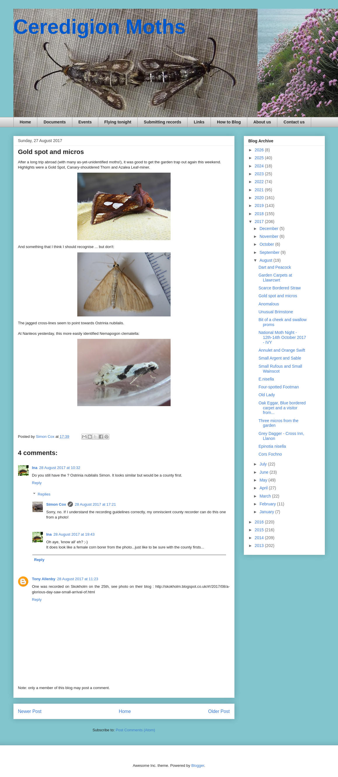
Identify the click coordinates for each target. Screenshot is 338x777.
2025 (260, 157)
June (264, 472)
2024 (260, 166)
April (264, 488)
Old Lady (266, 394)
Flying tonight (118, 122)
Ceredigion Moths (99, 26)
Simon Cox (56, 504)
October (267, 244)
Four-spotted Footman (278, 387)
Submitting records (162, 122)
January (267, 511)
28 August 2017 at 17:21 (95, 504)
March (266, 496)
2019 (260, 205)
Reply (37, 483)
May (264, 480)
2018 (260, 213)
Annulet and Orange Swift (281, 350)
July (264, 464)
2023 (260, 173)
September (270, 252)
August (266, 260)
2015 (260, 530)
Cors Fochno (270, 454)
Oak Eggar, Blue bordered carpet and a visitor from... (282, 408)
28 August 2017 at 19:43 (73, 534)
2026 (260, 150)
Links (199, 122)
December (269, 228)
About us (262, 122)
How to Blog (229, 122)
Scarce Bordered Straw (279, 288)
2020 (260, 197)
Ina (35, 468)
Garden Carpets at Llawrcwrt (275, 277)
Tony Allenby (43, 579)
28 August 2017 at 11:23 (77, 579)
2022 (260, 181)
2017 (260, 221)
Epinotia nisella (272, 446)
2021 (260, 189)
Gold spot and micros (277, 295)
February (268, 504)
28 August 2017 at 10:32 (59, 468)
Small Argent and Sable (279, 358)
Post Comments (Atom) (135, 730)
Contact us (293, 122)
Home (25, 122)
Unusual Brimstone (275, 311)
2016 (260, 522)
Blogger (197, 765)
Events (85, 122)
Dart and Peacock (274, 267)
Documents (54, 122)
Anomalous (268, 304)
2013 (260, 545)
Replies (44, 494)
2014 (260, 537)
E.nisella (266, 379)
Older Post (219, 711)
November (269, 236)
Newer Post (30, 711)
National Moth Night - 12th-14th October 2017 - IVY (282, 337)
